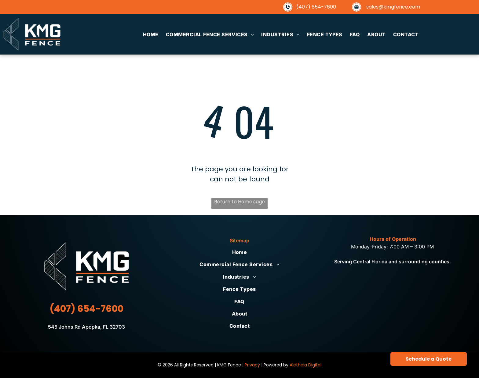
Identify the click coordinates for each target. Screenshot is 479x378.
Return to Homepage (239, 201)
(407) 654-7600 (316, 6)
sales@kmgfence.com (393, 6)
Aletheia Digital (305, 365)
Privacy (252, 365)
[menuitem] (150, 34)
